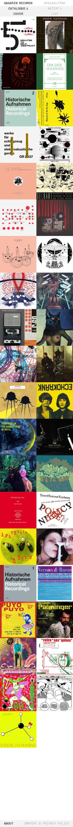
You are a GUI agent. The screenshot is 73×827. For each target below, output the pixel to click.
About (8, 824)
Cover (18, 14)
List (55, 14)
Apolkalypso (54, 3)
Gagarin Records (18, 3)
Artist (53, 8)
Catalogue (17, 8)
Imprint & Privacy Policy (46, 824)
